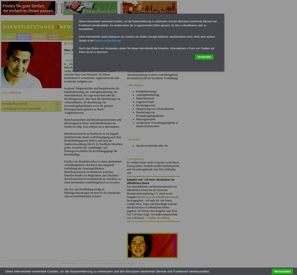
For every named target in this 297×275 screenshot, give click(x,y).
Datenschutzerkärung (107, 40)
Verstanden (204, 56)
